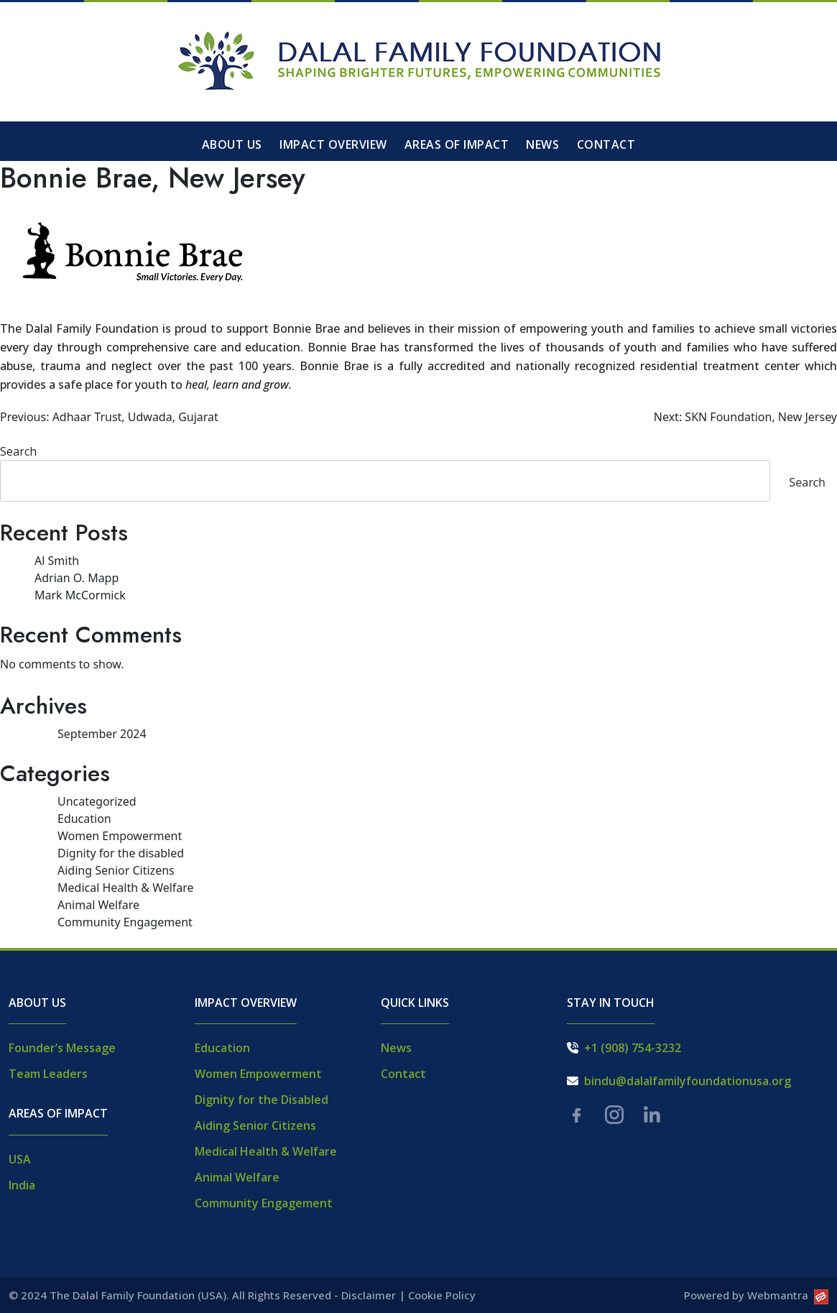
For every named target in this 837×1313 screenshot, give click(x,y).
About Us (232, 144)
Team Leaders (48, 1074)
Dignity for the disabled (120, 853)
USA (20, 1159)
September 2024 (102, 734)
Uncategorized (97, 801)
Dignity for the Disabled (261, 1099)
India (22, 1185)
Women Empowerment (119, 836)
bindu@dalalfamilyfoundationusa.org (687, 1081)
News (542, 144)
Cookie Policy (442, 1295)
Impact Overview (333, 144)
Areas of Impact (456, 144)
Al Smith (56, 560)
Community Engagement (125, 922)
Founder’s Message (62, 1048)
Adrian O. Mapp (76, 578)
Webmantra (787, 1295)
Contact (606, 144)
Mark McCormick (80, 595)
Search (18, 451)
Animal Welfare (98, 905)
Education (84, 818)
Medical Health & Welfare (125, 887)
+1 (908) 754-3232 (632, 1048)
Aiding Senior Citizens (116, 870)
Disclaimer (368, 1295)
